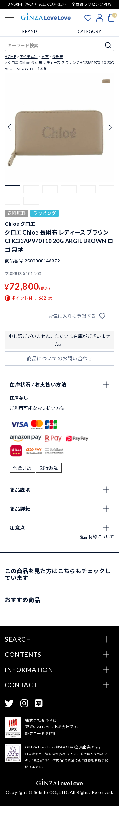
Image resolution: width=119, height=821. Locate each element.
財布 (45, 57)
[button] (12, 193)
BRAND (29, 31)
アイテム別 (29, 57)
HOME (10, 57)
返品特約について (97, 551)
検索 (108, 45)
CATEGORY (89, 31)
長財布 (57, 57)
